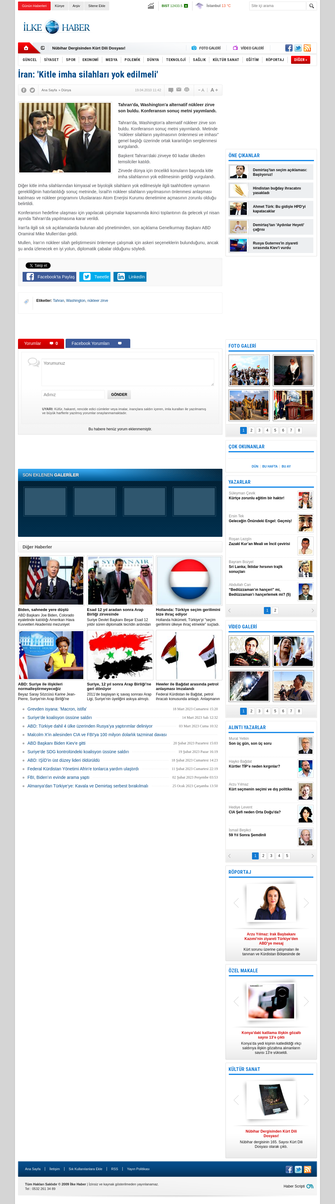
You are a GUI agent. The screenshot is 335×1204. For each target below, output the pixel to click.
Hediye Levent (262, 810)
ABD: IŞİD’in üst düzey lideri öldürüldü (63, 760)
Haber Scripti (294, 1186)
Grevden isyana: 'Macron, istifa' (57, 709)
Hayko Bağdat (262, 764)
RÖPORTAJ (240, 872)
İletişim (54, 1169)
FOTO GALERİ (242, 346)
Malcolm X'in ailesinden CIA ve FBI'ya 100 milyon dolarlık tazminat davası (97, 734)
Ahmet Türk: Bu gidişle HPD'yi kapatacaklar (279, 208)
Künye (59, 6)
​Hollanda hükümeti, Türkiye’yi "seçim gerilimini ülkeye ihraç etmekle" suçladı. (189, 617)
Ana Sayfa (33, 1169)
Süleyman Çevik (262, 496)
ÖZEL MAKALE (243, 971)
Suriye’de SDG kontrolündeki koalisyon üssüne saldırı (78, 751)
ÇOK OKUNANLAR (247, 447)
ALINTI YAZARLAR (247, 727)
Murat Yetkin (262, 741)
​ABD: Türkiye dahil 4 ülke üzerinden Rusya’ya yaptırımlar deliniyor (90, 726)
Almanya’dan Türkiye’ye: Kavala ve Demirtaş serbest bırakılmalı (87, 785)
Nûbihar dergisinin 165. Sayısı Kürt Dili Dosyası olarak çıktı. (271, 1139)
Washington (75, 300)
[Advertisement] (206, 27)
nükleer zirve (97, 300)
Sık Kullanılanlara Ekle (85, 1169)
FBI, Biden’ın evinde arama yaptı (58, 777)
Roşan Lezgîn (262, 541)
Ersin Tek (262, 518)
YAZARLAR (239, 482)
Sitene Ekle (96, 6)
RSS (114, 1169)
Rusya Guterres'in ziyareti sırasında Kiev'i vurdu (275, 245)
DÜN (255, 466)
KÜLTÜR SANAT (244, 1069)
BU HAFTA (270, 466)
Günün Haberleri (34, 6)
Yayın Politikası (138, 1169)
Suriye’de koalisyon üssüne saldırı (59, 717)
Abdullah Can (262, 590)
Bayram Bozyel (262, 567)
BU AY (286, 466)
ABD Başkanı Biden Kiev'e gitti (56, 743)
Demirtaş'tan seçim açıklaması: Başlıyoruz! (280, 172)
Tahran (58, 300)
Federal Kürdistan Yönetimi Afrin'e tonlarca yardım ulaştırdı (83, 768)
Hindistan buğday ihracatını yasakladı (277, 190)
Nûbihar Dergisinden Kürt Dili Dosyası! (88, 48)
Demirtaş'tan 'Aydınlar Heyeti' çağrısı (278, 227)
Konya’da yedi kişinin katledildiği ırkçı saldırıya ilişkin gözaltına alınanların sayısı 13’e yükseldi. (271, 1043)
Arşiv (76, 6)
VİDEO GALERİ (243, 627)
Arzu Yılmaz (262, 787)
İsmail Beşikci (262, 832)
